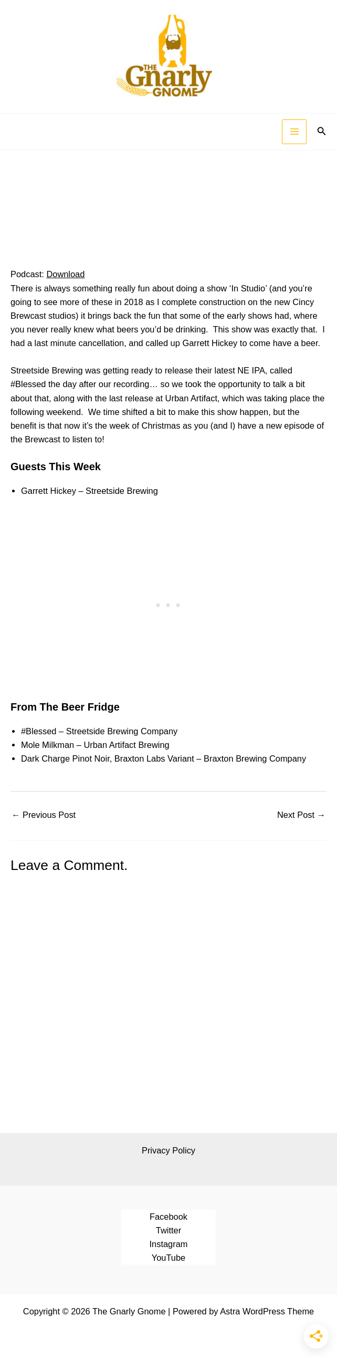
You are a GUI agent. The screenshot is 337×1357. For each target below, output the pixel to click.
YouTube (168, 1257)
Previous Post (44, 814)
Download (65, 274)
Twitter (168, 1230)
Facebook (168, 1216)
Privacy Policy (168, 1150)
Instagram (169, 1244)
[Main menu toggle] (294, 131)
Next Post (301, 814)
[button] (322, 131)
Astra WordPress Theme (267, 1311)
